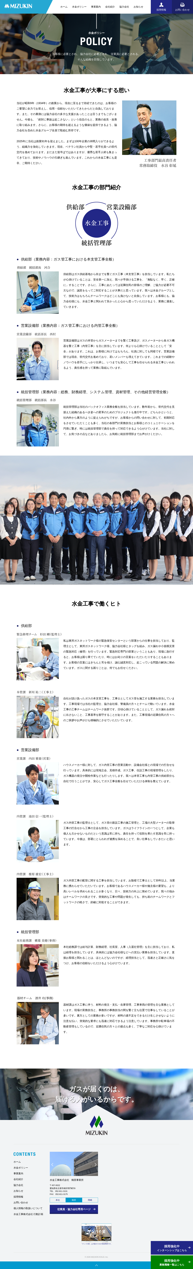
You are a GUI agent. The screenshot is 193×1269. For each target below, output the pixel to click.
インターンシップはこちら (172, 1248)
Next (94, 1165)
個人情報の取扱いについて (28, 1208)
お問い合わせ (21, 1202)
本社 (58, 1200)
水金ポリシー (79, 6)
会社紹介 (110, 6)
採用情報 (18, 1196)
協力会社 (124, 6)
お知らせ (138, 6)
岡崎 (90, 1200)
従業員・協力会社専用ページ (74, 1209)
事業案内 (96, 6)
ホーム (64, 6)
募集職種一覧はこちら (172, 1262)
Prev (53, 1165)
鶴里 (74, 1200)
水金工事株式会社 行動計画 (28, 1214)
